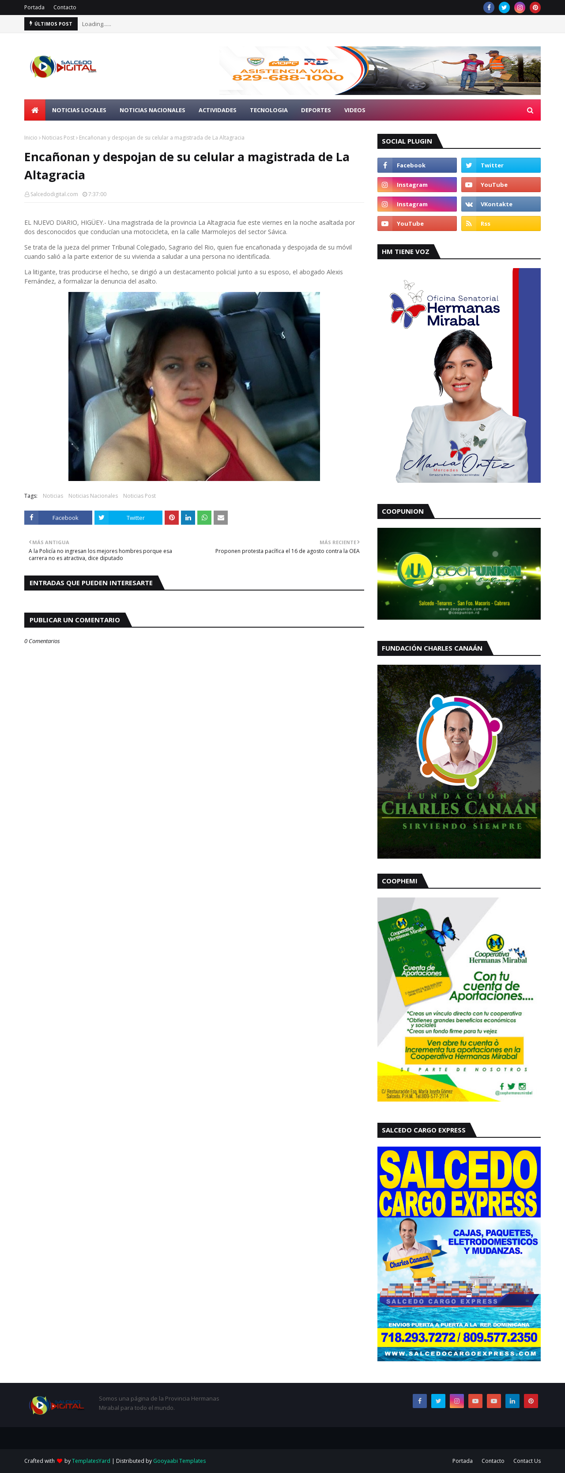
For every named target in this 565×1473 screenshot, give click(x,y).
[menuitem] (34, 110)
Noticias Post (58, 137)
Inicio (31, 137)
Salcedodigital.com (54, 194)
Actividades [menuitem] (218, 110)
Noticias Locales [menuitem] (79, 110)
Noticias (53, 496)
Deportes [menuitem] (316, 110)
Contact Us (527, 1461)
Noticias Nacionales (93, 496)
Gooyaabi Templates (179, 1461)
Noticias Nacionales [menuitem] (152, 110)
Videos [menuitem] (354, 110)
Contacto (64, 7)
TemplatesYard (91, 1461)
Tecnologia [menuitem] (269, 110)
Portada (34, 7)
